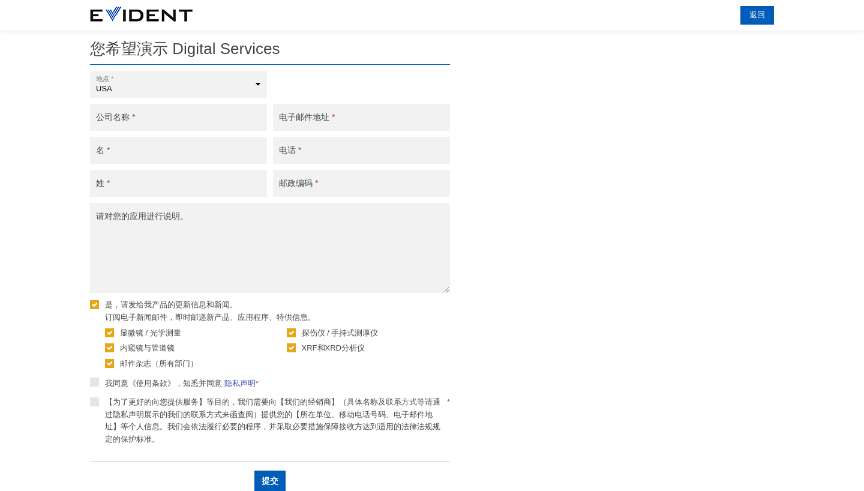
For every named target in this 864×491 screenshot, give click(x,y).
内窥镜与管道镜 (147, 347)
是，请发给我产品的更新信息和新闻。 (171, 304)
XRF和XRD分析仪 (333, 347)
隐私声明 (240, 383)
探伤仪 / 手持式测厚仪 (340, 332)
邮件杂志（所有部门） (159, 363)
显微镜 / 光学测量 (150, 332)
